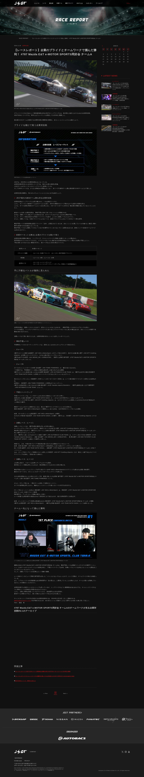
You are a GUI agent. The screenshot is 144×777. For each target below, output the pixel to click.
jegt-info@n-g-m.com (30, 765)
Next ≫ (65, 693)
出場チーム (60, 4)
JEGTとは (83, 4)
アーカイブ (102, 4)
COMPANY (33, 751)
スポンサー (92, 4)
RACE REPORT (23, 38)
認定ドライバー (71, 4)
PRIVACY (27, 760)
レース (45, 4)
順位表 (52, 4)
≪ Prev (45, 693)
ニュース (36, 4)
